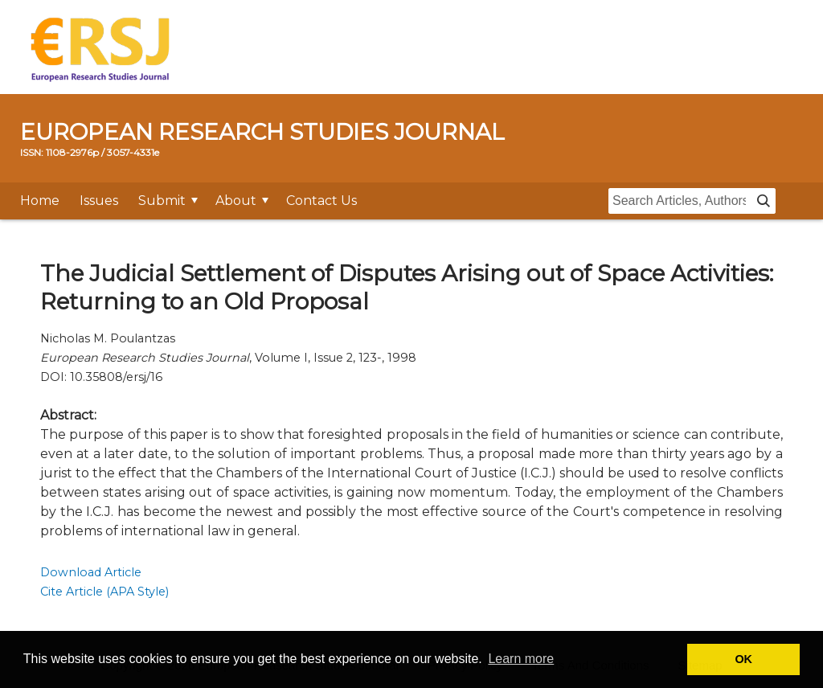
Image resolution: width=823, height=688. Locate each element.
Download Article (90, 572)
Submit (162, 200)
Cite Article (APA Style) (104, 591)
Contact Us (321, 200)
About (235, 200)
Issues (99, 200)
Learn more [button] (521, 658)
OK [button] (743, 659)
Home (39, 200)
